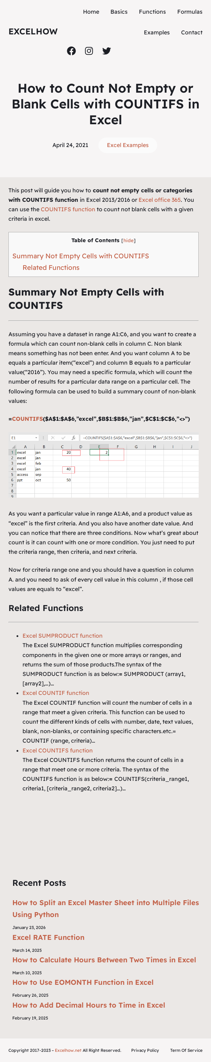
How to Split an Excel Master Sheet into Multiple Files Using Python (105, 908)
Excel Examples (128, 144)
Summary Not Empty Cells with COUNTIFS (80, 256)
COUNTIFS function (68, 209)
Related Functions (51, 267)
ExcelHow (33, 31)
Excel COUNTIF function (56, 692)
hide (128, 240)
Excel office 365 (160, 199)
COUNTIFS (27, 418)
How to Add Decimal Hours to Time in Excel (88, 1005)
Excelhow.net (68, 1050)
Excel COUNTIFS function (58, 750)
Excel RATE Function (48, 937)
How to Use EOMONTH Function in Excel (83, 982)
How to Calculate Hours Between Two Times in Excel (104, 959)
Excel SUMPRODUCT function (63, 635)
